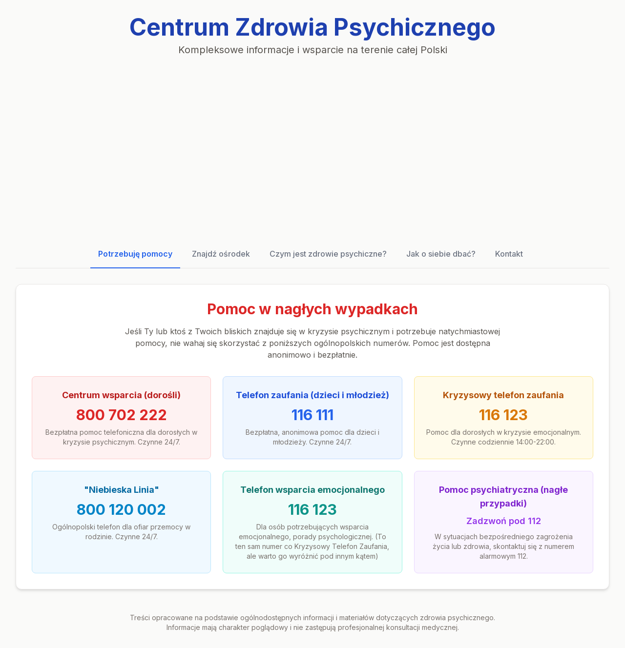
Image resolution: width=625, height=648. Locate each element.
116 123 (503, 415)
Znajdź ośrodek (221, 254)
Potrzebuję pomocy (135, 254)
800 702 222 (121, 415)
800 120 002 (121, 509)
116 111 (312, 415)
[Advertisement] (312, 148)
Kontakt (509, 254)
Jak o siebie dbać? (441, 254)
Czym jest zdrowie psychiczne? (328, 254)
